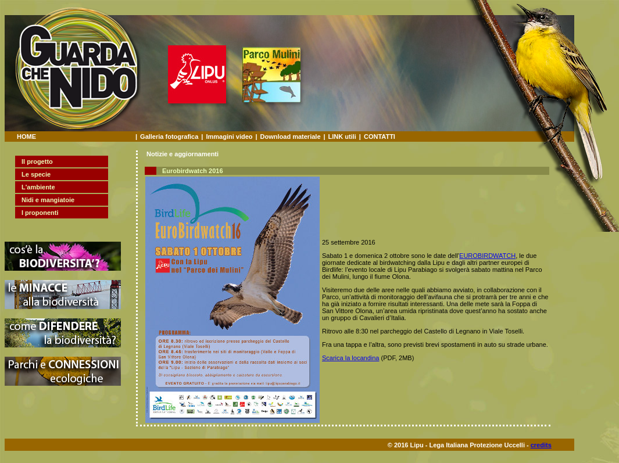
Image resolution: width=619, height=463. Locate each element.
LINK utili (342, 136)
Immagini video (229, 136)
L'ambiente (38, 187)
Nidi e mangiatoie (48, 199)
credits (541, 445)
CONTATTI (379, 136)
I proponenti (40, 212)
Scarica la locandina (350, 357)
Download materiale (290, 136)
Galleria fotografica (169, 136)
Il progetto (37, 161)
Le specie (36, 174)
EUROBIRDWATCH (487, 255)
